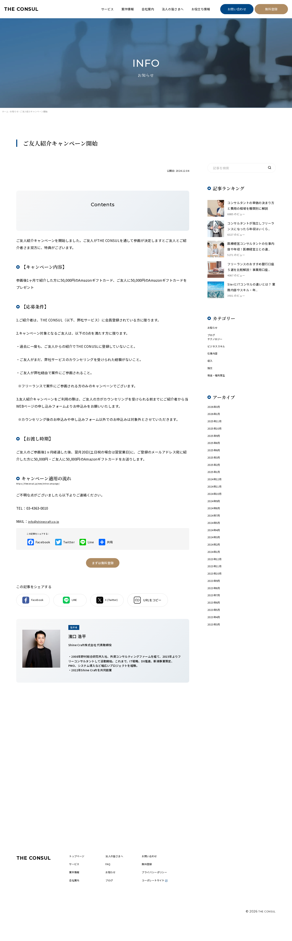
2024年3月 (214, 563)
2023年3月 (214, 660)
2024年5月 (214, 547)
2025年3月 (214, 474)
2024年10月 (215, 514)
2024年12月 (215, 498)
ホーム (5, 111)
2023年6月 (214, 636)
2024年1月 (214, 579)
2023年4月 (214, 652)
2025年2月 (214, 482)
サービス (107, 9)
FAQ (114, 879)
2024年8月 (214, 531)
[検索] (269, 168)
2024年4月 (214, 555)
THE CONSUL (24, 9)
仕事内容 (213, 360)
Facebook (36, 603)
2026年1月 (214, 425)
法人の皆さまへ (173, 9)
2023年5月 (214, 644)
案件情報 (127, 9)
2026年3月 (214, 417)
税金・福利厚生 (218, 384)
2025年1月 (214, 490)
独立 (210, 376)
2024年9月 (214, 522)
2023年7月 (214, 628)
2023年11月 (215, 595)
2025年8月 (214, 457)
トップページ (84, 870)
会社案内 (148, 9)
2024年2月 (214, 571)
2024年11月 (215, 506)
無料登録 (271, 9)
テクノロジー (216, 344)
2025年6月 (214, 466)
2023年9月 (214, 612)
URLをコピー (169, 603)
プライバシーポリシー (163, 888)
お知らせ (14, 111)
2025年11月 (215, 433)
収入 (210, 368)
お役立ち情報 (200, 9)
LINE (80, 603)
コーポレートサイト (163, 897)
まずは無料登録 (103, 565)
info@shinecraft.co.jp (46, 521)
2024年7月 (214, 539)
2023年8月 (214, 620)
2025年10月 (215, 441)
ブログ (212, 339)
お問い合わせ (237, 9)
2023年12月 (215, 587)
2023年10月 (215, 604)
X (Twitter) (125, 603)
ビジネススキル (218, 352)
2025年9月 (214, 449)
